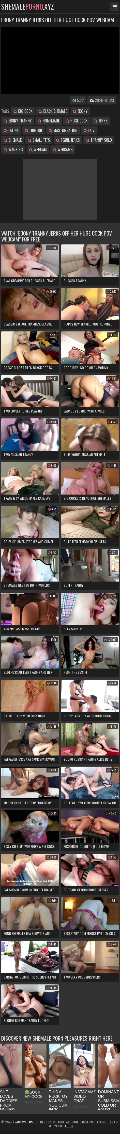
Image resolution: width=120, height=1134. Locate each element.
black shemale (53, 111)
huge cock (77, 121)
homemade (49, 121)
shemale (13, 140)
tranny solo (99, 140)
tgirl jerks (68, 140)
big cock (23, 111)
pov (89, 130)
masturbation (63, 130)
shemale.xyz (27, 6)
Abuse (69, 1125)
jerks (100, 121)
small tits (39, 140)
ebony (80, 111)
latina (11, 130)
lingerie (34, 130)
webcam (38, 150)
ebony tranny (18, 121)
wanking (13, 150)
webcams (63, 150)
